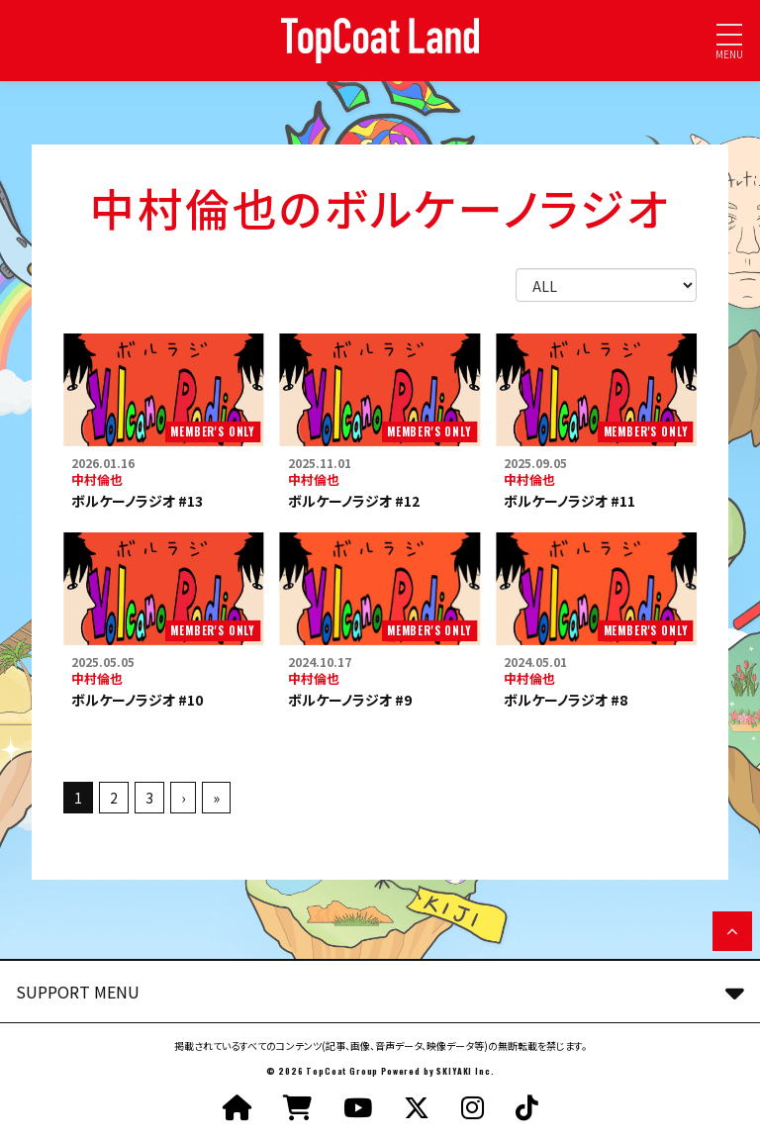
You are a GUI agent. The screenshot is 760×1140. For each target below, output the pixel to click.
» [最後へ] (216, 798)
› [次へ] (183, 798)
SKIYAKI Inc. (465, 1071)
